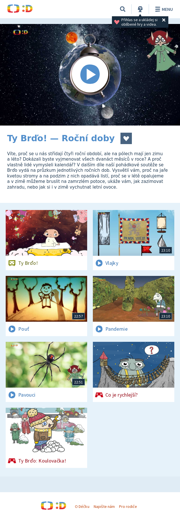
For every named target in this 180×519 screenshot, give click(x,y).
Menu (163, 9)
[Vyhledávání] (122, 9)
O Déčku (82, 506)
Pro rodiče (128, 506)
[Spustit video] (90, 75)
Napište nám (104, 506)
